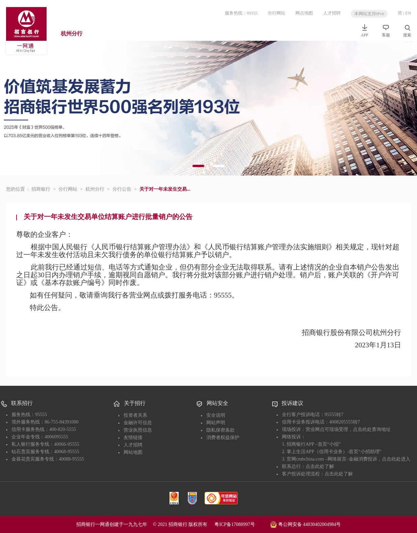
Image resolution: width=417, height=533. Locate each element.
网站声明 (215, 422)
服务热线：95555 (241, 12)
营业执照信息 (138, 430)
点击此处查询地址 (372, 429)
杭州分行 (71, 33)
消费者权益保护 (222, 437)
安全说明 (215, 415)
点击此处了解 (320, 466)
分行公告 (121, 189)
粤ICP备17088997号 (241, 524)
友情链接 (133, 437)
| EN (407, 12)
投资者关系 (135, 415)
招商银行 (40, 189)
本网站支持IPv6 (369, 13)
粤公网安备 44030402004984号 (305, 524)
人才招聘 (332, 12)
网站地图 (133, 452)
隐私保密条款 (220, 430)
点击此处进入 (396, 459)
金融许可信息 (138, 422)
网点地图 (304, 12)
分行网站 (276, 12)
